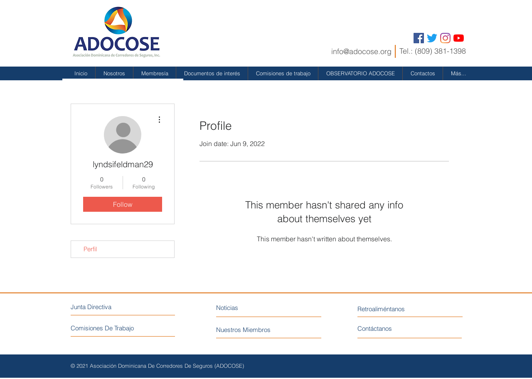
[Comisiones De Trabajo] (123, 328)
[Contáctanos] (388, 328)
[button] (114, 73)
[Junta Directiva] (107, 306)
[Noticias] (252, 307)
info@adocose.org (361, 51)
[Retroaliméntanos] (396, 309)
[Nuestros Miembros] (259, 329)
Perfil (90, 249)
